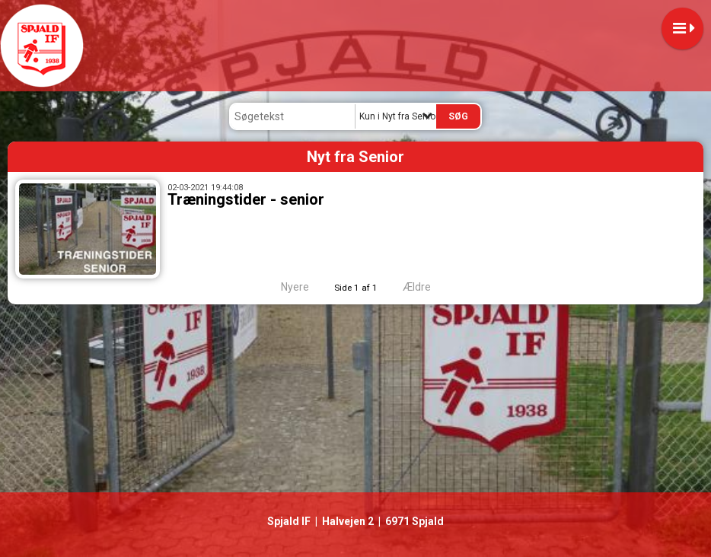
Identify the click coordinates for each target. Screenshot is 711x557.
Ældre (427, 287)
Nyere (285, 287)
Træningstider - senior (245, 199)
